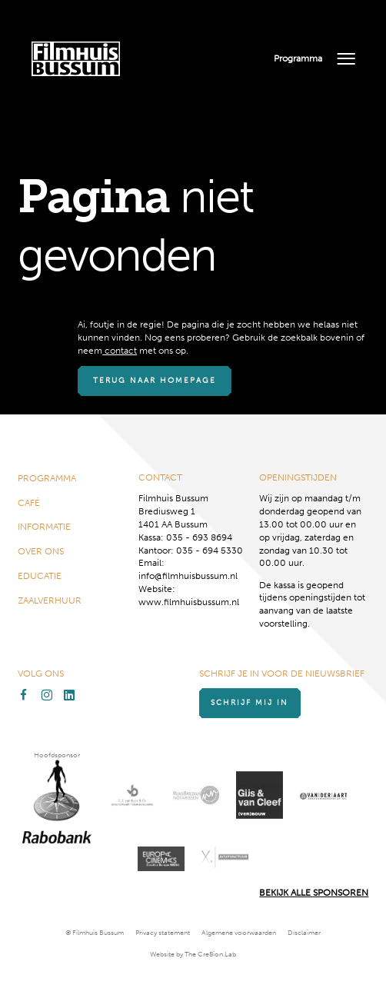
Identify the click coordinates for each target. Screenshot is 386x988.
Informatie (44, 526)
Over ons (41, 551)
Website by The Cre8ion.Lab (193, 954)
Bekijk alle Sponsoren (313, 892)
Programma (298, 58)
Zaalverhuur (50, 600)
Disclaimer (304, 932)
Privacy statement (162, 932)
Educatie (40, 576)
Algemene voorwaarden (238, 932)
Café (29, 502)
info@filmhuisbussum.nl (188, 576)
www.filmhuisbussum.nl (188, 602)
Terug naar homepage (157, 380)
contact (119, 350)
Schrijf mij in (252, 702)
